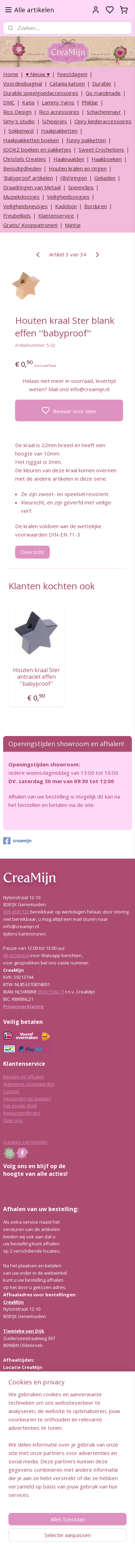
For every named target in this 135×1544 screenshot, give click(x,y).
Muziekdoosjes (21, 196)
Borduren (95, 206)
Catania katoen (67, 83)
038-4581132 (16, 912)
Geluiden (104, 177)
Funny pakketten (86, 140)
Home (10, 74)
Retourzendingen (21, 1113)
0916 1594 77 (51, 992)
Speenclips (81, 187)
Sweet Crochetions (101, 149)
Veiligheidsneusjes (25, 206)
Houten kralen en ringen (78, 168)
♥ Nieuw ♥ (38, 74)
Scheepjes (54, 121)
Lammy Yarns (58, 102)
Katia (28, 102)
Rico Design (17, 111)
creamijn (17, 841)
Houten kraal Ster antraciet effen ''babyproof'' (36, 677)
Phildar (90, 102)
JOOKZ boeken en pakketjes (37, 149)
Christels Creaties (24, 158)
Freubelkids (17, 215)
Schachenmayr (104, 111)
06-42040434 (16, 955)
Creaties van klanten (25, 1142)
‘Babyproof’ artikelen (28, 177)
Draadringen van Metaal (32, 187)
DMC (9, 102)
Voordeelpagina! (22, 83)
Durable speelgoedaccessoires (40, 92)
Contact (11, 1091)
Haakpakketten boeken (31, 140)
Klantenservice (56, 215)
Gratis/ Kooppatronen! (30, 224)
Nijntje (73, 224)
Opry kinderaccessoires (102, 121)
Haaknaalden (68, 158)
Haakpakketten (59, 130)
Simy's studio (19, 121)
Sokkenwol (21, 130)
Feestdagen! (72, 74)
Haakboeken (107, 158)
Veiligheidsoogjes (68, 196)
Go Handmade (103, 92)
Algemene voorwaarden (29, 1084)
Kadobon (66, 206)
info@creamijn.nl (56, 1495)
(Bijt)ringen (73, 177)
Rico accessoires (59, 111)
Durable (101, 83)
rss (100, 1531)
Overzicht (32, 552)
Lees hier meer (19, 1445)
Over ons (13, 1120)
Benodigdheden (22, 168)
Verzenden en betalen (27, 1098)
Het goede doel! (20, 1105)
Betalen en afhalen (23, 1076)
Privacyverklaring (23, 1006)
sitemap (86, 1531)
